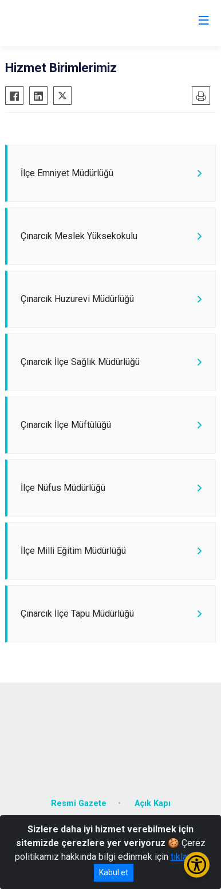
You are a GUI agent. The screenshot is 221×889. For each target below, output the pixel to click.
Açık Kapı (153, 803)
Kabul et (113, 872)
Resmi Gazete (78, 803)
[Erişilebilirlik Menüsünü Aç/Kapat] (197, 865)
